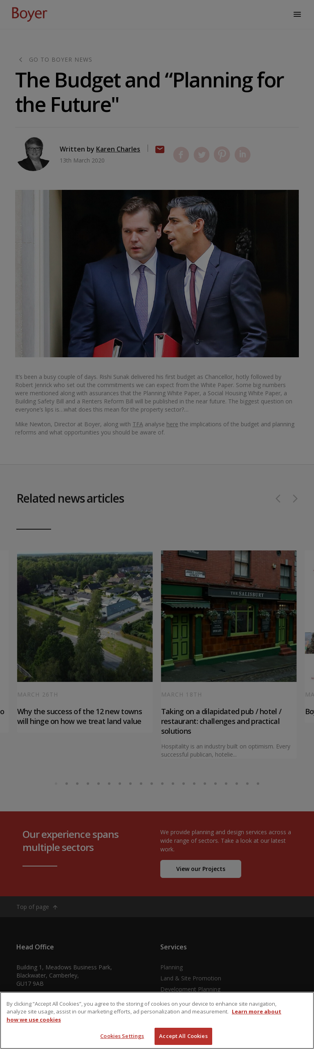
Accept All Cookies (183, 1036)
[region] (157, 1020)
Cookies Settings (122, 1036)
